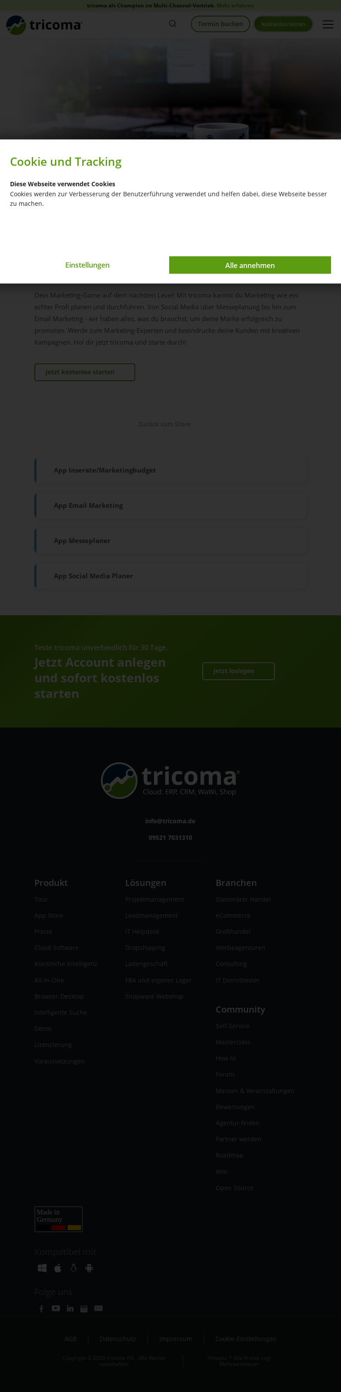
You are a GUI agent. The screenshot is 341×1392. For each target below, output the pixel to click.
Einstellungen (87, 265)
